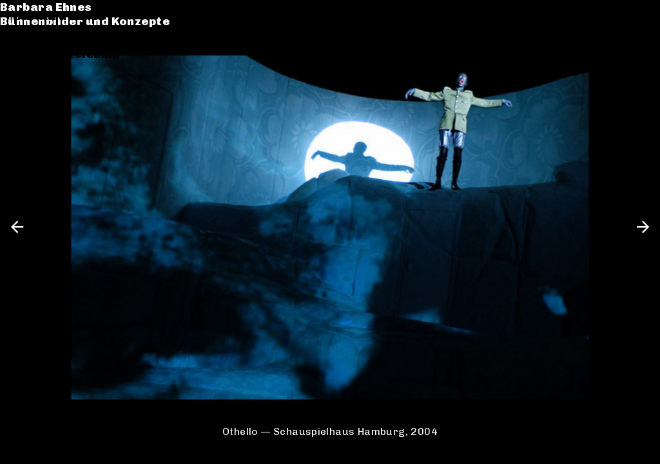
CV (22, 68)
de (617, 16)
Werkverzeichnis (67, 54)
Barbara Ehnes (60, 16)
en (639, 16)
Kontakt (39, 83)
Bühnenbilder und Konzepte (98, 30)
